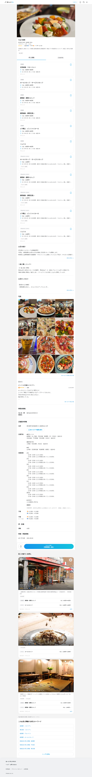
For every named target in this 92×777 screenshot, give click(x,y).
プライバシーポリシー (17, 769)
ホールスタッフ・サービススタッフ (31, 82)
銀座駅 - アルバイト (25, 733)
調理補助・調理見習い (27, 113)
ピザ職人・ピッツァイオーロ (29, 128)
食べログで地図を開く (36, 429)
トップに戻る (46, 754)
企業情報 (26, 769)
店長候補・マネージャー (28, 67)
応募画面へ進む (49, 546)
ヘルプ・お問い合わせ (11, 764)
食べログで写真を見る (66, 375)
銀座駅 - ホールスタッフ (27, 737)
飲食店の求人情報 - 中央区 (27, 745)
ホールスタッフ (29, 605)
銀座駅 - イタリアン (25, 726)
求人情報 (31, 57)
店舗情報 (60, 57)
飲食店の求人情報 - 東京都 (27, 748)
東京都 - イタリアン (25, 729)
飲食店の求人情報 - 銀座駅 (27, 741)
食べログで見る (68, 401)
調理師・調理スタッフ (27, 98)
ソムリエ (23, 144)
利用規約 (8, 769)
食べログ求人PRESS (11, 761)
